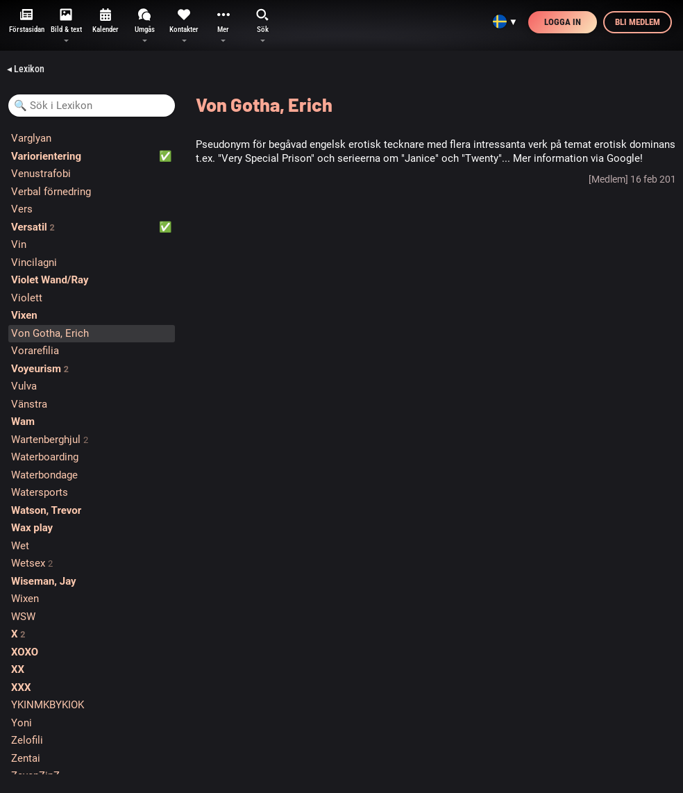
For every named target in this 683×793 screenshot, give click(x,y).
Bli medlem (637, 22)
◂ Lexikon (25, 68)
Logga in (562, 22)
